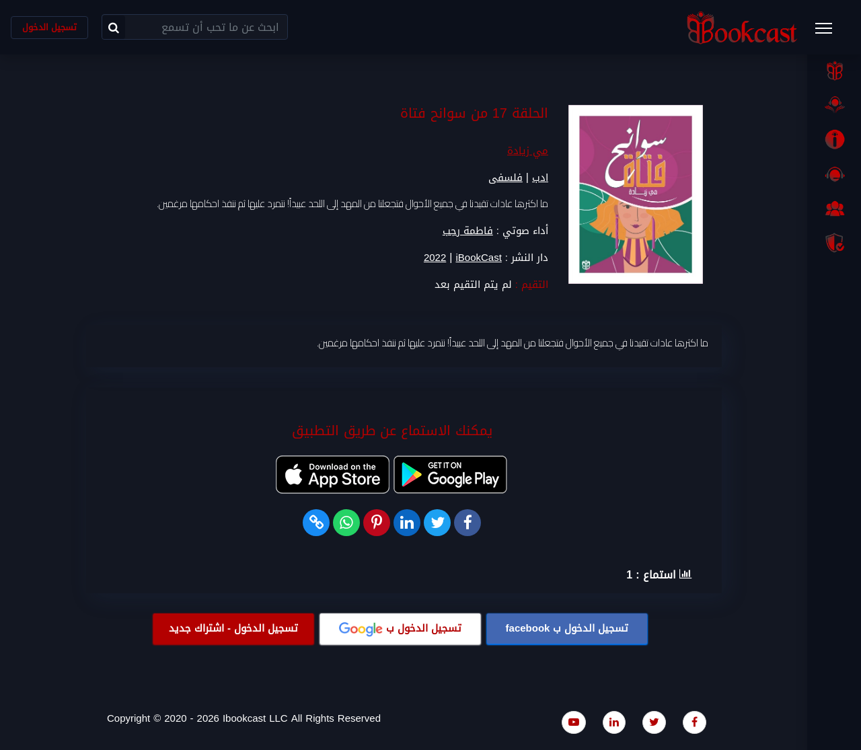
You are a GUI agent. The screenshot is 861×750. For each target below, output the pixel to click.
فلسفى (505, 177)
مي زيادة (527, 150)
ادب (540, 177)
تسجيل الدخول (49, 27)
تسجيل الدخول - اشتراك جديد (233, 628)
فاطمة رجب (468, 230)
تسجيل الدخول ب (567, 628)
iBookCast (478, 258)
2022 (435, 258)
